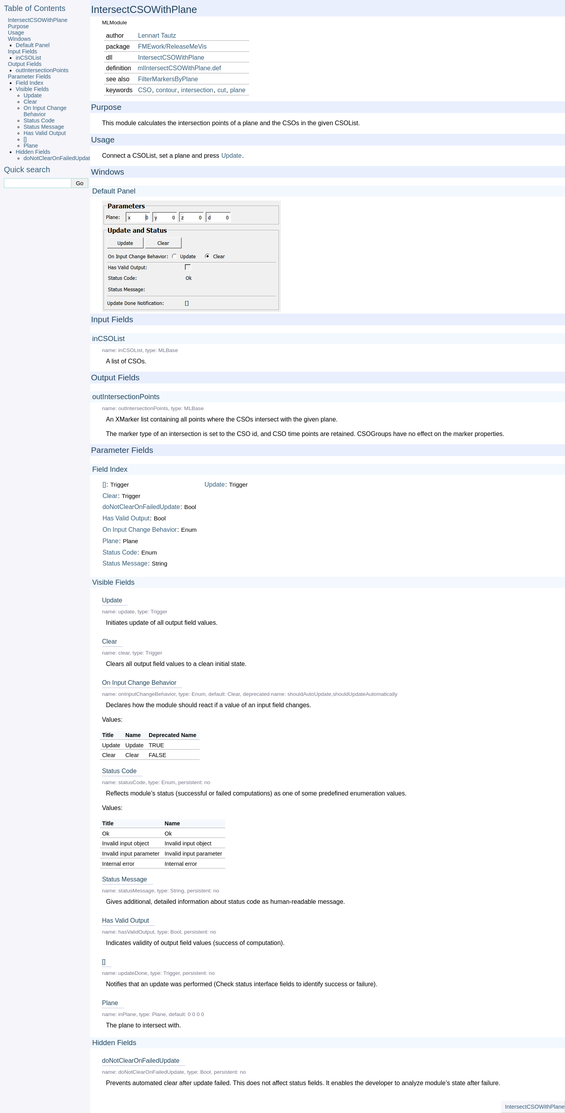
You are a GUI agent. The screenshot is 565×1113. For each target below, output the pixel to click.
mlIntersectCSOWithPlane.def (179, 68)
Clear (30, 102)
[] (25, 139)
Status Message (44, 127)
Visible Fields (32, 89)
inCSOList (28, 58)
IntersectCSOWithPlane (37, 20)
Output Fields (25, 64)
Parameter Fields (29, 76)
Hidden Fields (33, 152)
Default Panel (32, 45)
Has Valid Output (45, 133)
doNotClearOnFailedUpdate (58, 158)
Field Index (29, 83)
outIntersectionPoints (42, 70)
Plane (31, 145)
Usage (16, 32)
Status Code (39, 120)
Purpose (18, 26)
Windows (19, 39)
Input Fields (22, 51)
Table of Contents (35, 8)
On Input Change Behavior (45, 111)
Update (33, 95)
